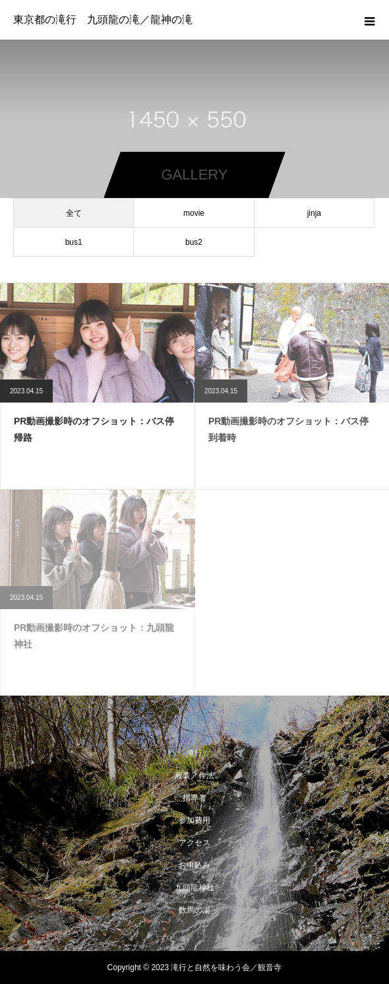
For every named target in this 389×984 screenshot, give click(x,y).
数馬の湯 (194, 910)
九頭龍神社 (194, 887)
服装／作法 (194, 775)
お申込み (194, 865)
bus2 (193, 242)
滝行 (194, 753)
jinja (314, 213)
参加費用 (194, 820)
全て (74, 213)
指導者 (194, 798)
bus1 (73, 242)
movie (193, 213)
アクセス (194, 842)
